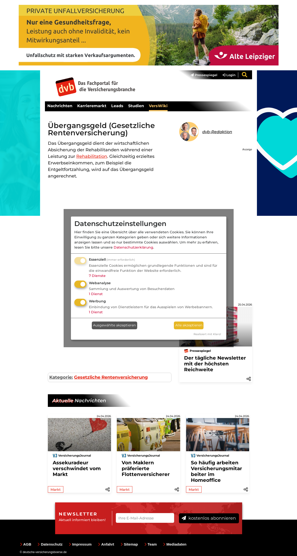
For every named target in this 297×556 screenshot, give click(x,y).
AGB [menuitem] (25, 544)
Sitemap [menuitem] (129, 544)
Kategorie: (61, 377)
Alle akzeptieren (188, 325)
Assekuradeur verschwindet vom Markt (77, 468)
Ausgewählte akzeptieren (114, 325)
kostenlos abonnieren (209, 518)
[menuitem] (201, 75)
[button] (248, 378)
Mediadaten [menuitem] (175, 544)
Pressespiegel (204, 75)
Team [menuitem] (150, 544)
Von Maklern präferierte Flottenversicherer (146, 468)
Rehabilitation (91, 156)
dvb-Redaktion (217, 131)
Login (229, 75)
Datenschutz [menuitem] (49, 544)
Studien (136, 106)
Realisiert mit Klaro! (207, 334)
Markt (56, 489)
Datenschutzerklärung (133, 247)
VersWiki (158, 106)
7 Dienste (97, 276)
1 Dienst (96, 294)
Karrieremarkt (91, 106)
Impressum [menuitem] (80, 544)
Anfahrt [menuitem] (106, 544)
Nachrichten (59, 106)
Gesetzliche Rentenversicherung (111, 377)
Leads (117, 106)
